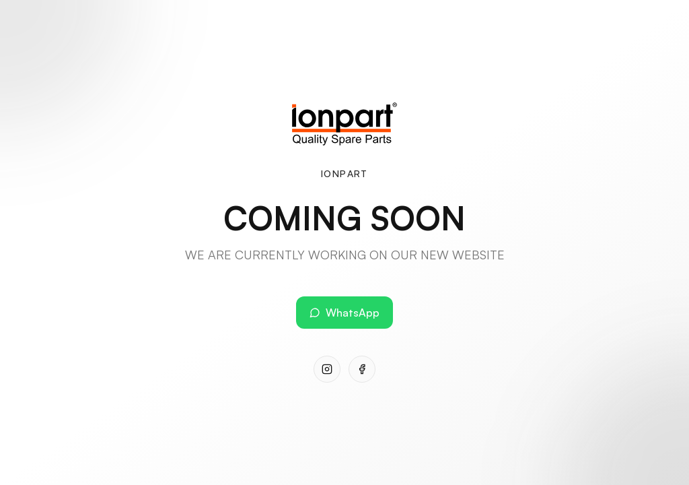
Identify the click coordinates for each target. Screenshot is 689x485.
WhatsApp (344, 312)
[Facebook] (362, 369)
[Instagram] (327, 369)
